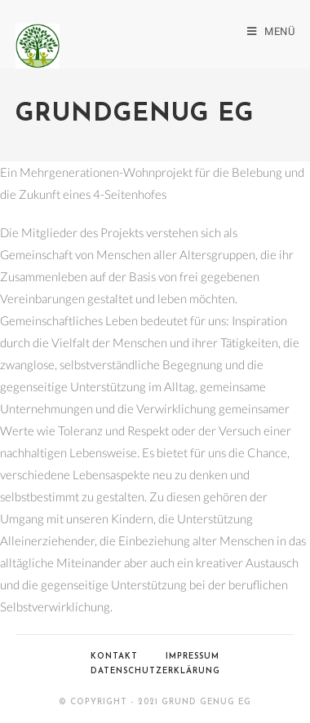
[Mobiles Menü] (270, 31)
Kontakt (114, 656)
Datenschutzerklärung (155, 671)
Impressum (192, 656)
